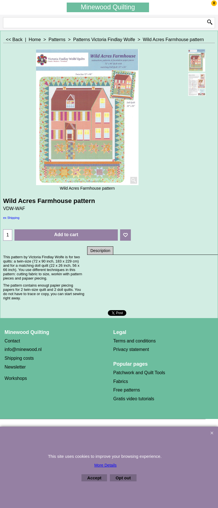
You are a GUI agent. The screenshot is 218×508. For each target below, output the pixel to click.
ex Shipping (11, 217)
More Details (105, 465)
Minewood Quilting (108, 7)
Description (100, 250)
